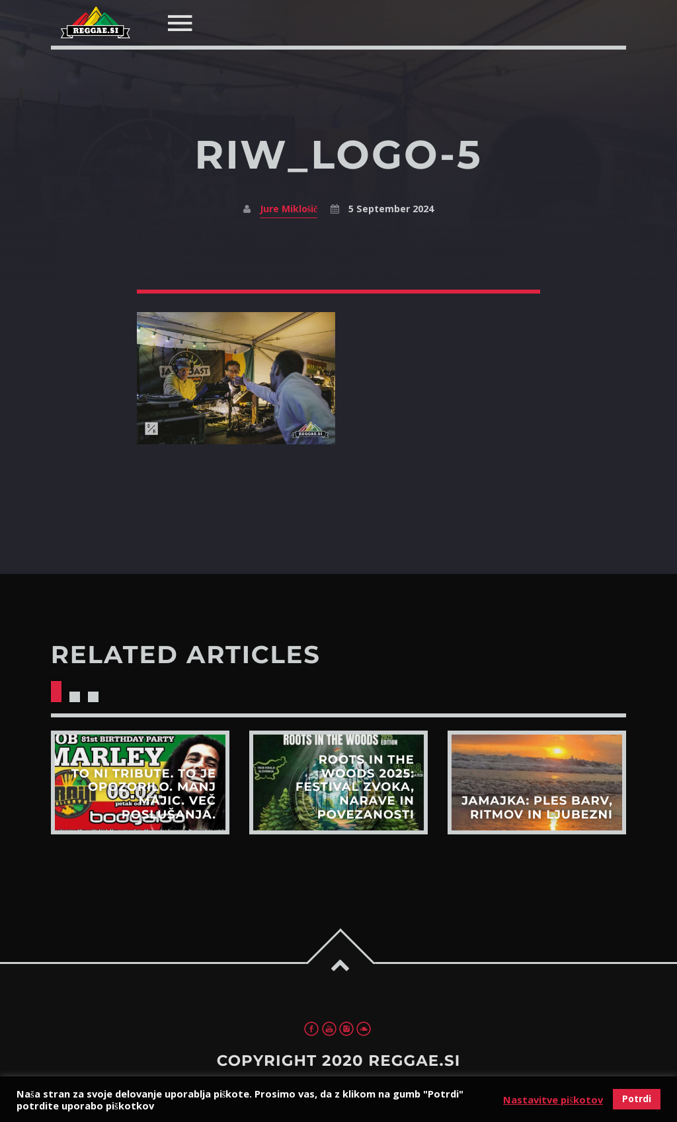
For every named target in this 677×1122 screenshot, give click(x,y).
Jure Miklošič (289, 208)
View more (140, 783)
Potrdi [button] (636, 1098)
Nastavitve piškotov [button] (553, 1099)
